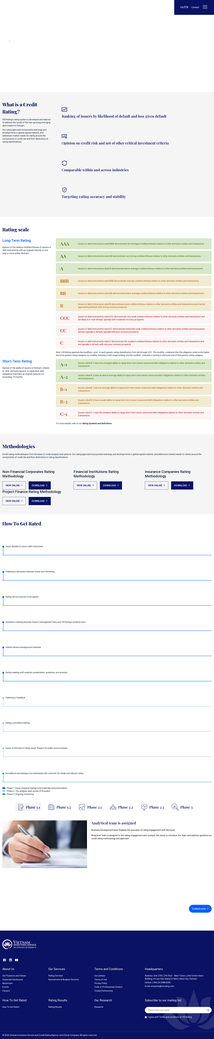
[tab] (28, 807)
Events (5, 987)
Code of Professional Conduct (108, 987)
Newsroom (7, 983)
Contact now (200, 908)
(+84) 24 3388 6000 (161, 982)
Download (40, 485)
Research (98, 1007)
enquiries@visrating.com (162, 986)
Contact (195, 7)
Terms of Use (100, 979)
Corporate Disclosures (12, 979)
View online (14, 485)
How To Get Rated (10, 1007)
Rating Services (55, 975)
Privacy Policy (100, 983)
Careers (6, 991)
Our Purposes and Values (14, 975)
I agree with (170, 1017)
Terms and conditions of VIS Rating (175, 1017)
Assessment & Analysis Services (63, 979)
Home (5, 41)
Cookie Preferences (103, 991)
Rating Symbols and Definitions (97, 423)
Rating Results (55, 1007)
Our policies (99, 975)
